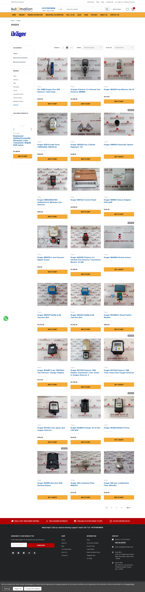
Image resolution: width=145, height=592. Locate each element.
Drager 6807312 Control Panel (84, 200)
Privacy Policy (91, 545)
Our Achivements (66, 548)
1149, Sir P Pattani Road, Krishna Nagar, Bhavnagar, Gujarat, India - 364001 (124, 555)
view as (57, 47)
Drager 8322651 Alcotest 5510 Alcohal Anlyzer (50, 483)
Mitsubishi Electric (18, 101)
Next (129, 507)
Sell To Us (64, 551)
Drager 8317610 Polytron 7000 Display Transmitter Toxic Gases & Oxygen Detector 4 (85, 371)
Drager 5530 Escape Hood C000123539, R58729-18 (49, 145)
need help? (90, 2)
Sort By (109, 47)
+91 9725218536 (48, 8)
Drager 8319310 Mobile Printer (117, 427)
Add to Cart (22, 156)
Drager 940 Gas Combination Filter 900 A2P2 (117, 483)
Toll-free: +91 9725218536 (122, 538)
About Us (64, 542)
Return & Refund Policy (93, 551)
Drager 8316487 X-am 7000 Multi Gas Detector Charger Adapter (51, 370)
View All (15, 105)
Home (63, 539)
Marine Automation (19, 62)
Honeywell (16, 87)
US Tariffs (89, 557)
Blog (62, 545)
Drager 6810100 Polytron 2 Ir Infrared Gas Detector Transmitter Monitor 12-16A (83, 259)
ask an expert (120, 542)
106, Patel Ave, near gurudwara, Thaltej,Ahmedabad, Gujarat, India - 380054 (124, 566)
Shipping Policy (91, 554)
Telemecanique (17, 98)
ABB (14, 83)
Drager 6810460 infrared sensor (118, 257)
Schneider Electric (18, 94)
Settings (7, 589)
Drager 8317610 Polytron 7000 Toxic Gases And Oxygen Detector (117, 371)
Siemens (15, 79)
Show (79, 47)
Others (15, 53)
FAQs (97, 2)
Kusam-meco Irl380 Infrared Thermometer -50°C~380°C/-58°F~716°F (22, 140)
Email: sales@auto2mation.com (124, 546)
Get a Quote (118, 159)
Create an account (129, 2)
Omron (15, 90)
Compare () (109, 2)
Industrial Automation (20, 58)
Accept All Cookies (33, 589)
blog (102, 2)
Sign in (120, 2)
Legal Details (90, 548)
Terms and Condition (93, 542)
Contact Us (64, 554)
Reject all (18, 589)
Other (14, 76)
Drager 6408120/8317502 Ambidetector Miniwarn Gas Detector (49, 202)
